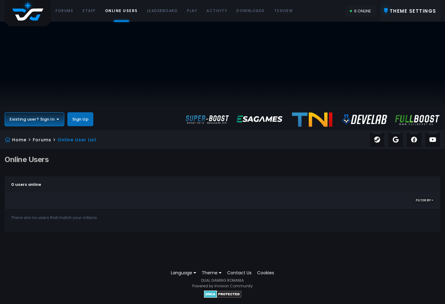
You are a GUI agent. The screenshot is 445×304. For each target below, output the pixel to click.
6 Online (360, 11)
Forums (64, 10)
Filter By (424, 200)
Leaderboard (162, 10)
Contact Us (239, 273)
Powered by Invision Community (222, 286)
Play (192, 10)
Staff (89, 10)
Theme (212, 273)
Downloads (250, 10)
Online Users (121, 15)
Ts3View (283, 10)
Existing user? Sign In (34, 119)
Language (183, 273)
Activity (216, 10)
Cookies (265, 273)
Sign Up (80, 119)
